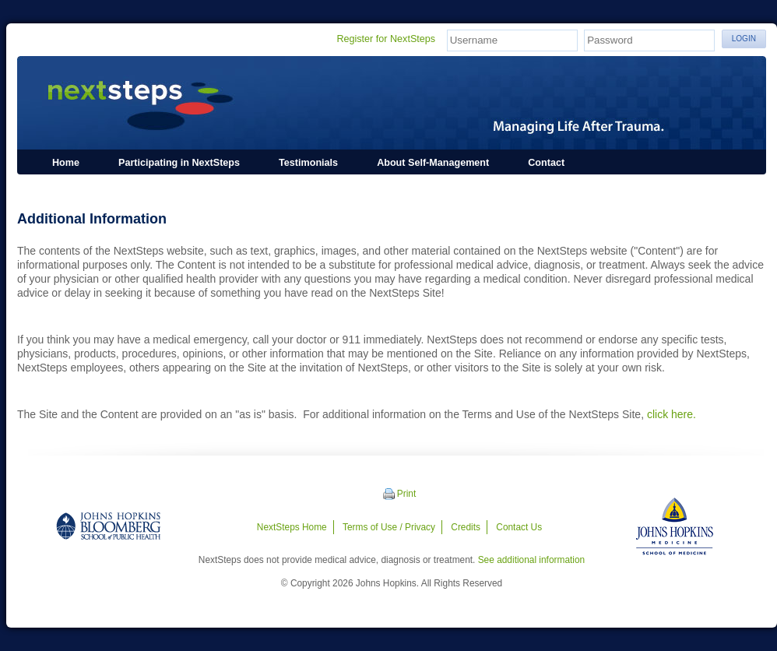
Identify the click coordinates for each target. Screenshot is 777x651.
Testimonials (308, 162)
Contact (546, 162)
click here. (671, 414)
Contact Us (519, 527)
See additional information (531, 559)
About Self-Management (433, 162)
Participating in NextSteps (179, 162)
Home (65, 162)
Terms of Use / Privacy (389, 527)
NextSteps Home (292, 527)
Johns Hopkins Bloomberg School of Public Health (108, 526)
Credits (465, 527)
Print (406, 493)
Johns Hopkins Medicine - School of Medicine (675, 526)
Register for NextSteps (385, 38)
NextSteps (391, 103)
